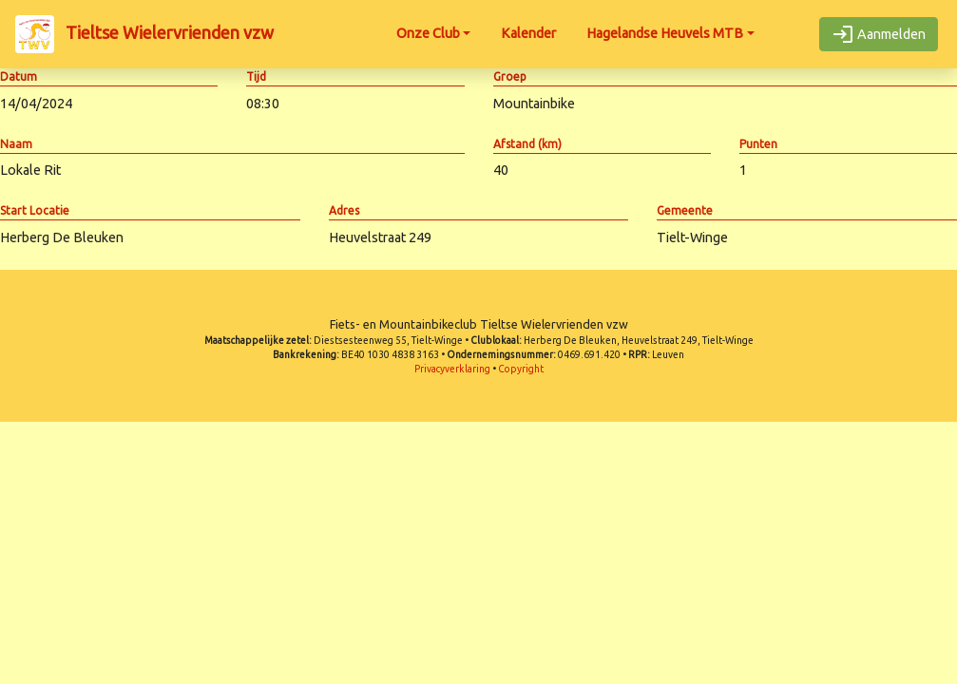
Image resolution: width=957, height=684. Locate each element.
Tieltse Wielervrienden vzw (144, 34)
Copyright (521, 369)
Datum (18, 76)
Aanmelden (879, 34)
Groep (509, 76)
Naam (16, 144)
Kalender (528, 33)
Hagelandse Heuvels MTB (664, 33)
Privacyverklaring (452, 369)
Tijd (256, 76)
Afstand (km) (527, 144)
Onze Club (428, 33)
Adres (344, 210)
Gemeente (685, 210)
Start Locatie (34, 210)
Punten (758, 144)
